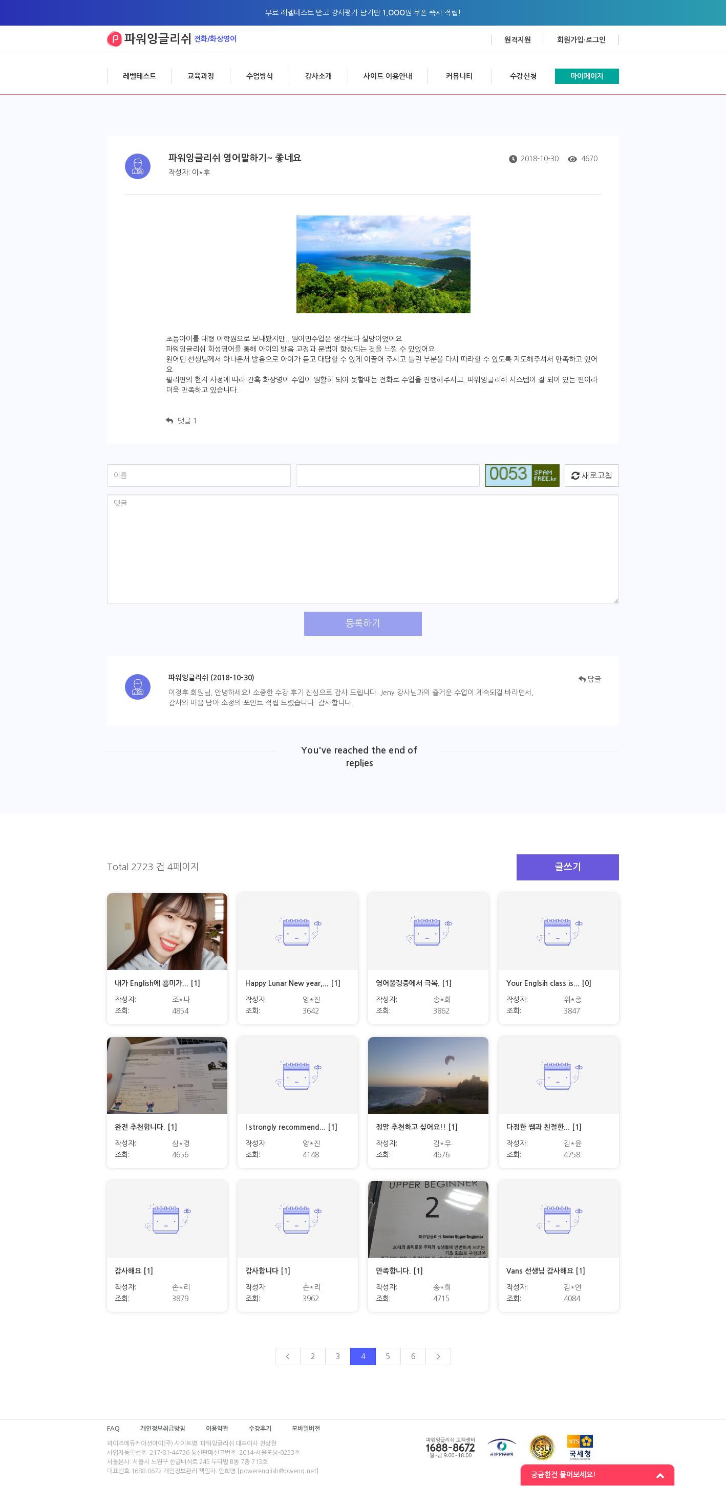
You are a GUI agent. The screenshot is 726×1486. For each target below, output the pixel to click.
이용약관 (217, 1429)
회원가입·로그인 (581, 40)
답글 (590, 679)
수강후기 (260, 1429)
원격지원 (517, 40)
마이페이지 (587, 76)
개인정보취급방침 (162, 1429)
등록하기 (363, 623)
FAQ (113, 1429)
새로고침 (591, 475)
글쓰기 (568, 867)
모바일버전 (306, 1429)
